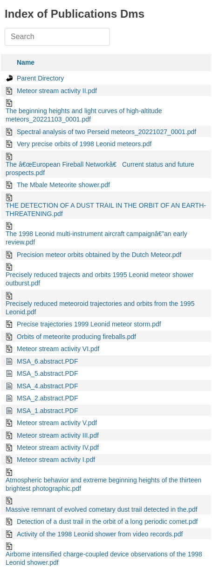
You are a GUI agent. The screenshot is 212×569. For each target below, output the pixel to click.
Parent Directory (40, 78)
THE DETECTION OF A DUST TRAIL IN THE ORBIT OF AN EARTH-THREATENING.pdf (106, 209)
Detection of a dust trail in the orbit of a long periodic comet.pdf (107, 521)
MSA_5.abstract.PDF (47, 373)
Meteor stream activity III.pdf (58, 435)
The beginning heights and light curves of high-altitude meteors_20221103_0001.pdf (84, 115)
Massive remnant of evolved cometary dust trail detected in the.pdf (102, 509)
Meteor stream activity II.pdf (57, 91)
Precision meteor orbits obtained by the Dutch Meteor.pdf (99, 254)
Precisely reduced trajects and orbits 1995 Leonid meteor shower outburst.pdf (99, 279)
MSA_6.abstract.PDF (47, 361)
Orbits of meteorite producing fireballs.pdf (76, 336)
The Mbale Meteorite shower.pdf (63, 185)
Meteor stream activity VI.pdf (58, 348)
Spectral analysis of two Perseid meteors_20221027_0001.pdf (106, 131)
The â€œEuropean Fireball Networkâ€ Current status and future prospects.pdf (100, 168)
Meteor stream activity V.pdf (57, 423)
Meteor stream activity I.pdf (56, 459)
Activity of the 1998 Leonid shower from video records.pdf (100, 534)
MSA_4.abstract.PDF (47, 386)
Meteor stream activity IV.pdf (58, 447)
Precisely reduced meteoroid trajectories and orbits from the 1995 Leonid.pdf (100, 308)
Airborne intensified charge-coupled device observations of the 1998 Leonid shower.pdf (104, 558)
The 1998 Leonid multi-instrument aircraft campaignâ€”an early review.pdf (96, 238)
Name (25, 62)
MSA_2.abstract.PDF (47, 398)
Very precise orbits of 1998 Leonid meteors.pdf (84, 144)
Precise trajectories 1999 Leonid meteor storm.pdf (89, 324)
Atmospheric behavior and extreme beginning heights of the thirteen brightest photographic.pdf (103, 484)
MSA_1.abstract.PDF (47, 410)
